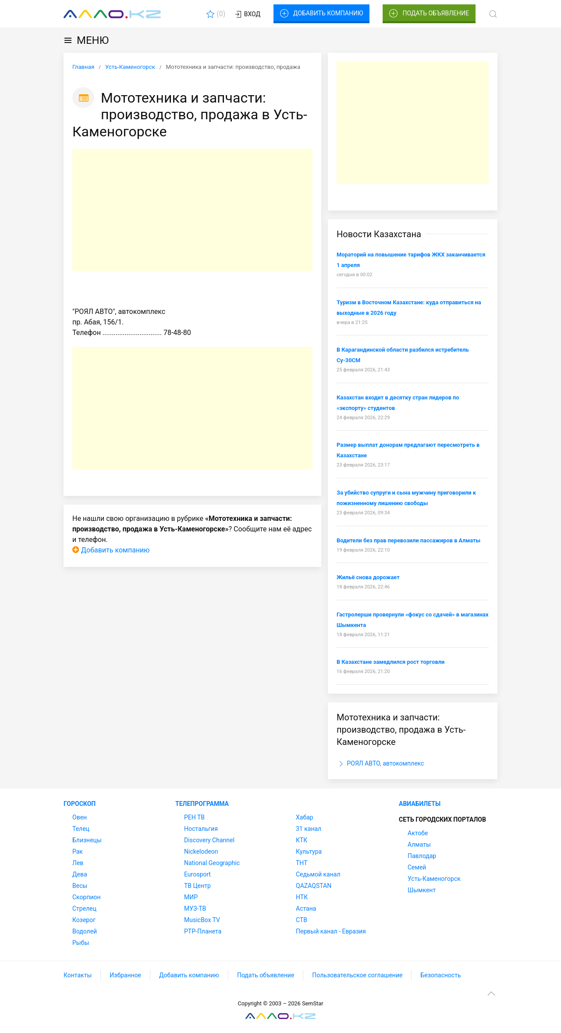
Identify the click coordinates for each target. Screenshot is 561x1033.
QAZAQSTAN (313, 885)
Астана (306, 908)
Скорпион (86, 897)
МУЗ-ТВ (195, 908)
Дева (79, 874)
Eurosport (197, 874)
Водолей (84, 931)
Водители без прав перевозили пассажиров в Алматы (408, 540)
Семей (417, 867)
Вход (247, 14)
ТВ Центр (197, 885)
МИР (191, 897)
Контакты (78, 975)
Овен (79, 817)
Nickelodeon (201, 851)
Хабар (304, 817)
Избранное (125, 975)
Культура (309, 851)
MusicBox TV (202, 919)
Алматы (419, 844)
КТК (301, 840)
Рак (77, 851)
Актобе (418, 833)
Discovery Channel (209, 840)
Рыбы (80, 942)
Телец (80, 828)
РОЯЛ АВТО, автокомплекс (380, 763)
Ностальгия (201, 828)
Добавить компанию (321, 13)
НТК (302, 897)
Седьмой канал (318, 874)
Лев (77, 862)
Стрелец (84, 908)
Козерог (84, 919)
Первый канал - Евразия (331, 931)
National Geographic (212, 862)
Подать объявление (429, 13)
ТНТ (302, 862)
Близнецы (87, 840)
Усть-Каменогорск (434, 878)
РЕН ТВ (194, 817)
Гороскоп (80, 803)
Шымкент (422, 890)
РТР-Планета (202, 931)
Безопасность (440, 975)
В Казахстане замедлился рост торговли (390, 662)
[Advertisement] (192, 210)
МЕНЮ (86, 40)
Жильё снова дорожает (368, 577)
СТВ (301, 919)
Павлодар (422, 855)
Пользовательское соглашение (357, 975)
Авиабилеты (419, 803)
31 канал (308, 828)
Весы (79, 885)
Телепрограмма (202, 803)
